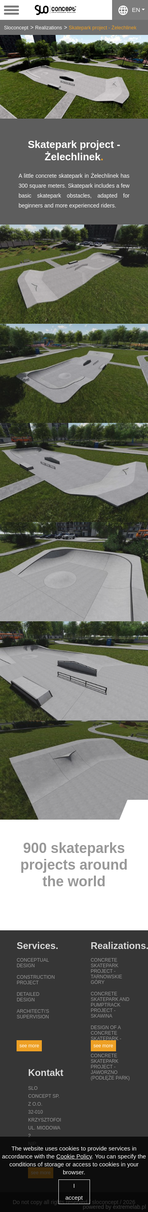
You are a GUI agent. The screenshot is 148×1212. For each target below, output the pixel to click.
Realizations (48, 28)
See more (29, 1046)
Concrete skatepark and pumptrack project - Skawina (110, 1005)
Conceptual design (33, 962)
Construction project (36, 979)
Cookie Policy (74, 1156)
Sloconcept (16, 28)
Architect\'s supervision (33, 1014)
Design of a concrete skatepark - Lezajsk (106, 1036)
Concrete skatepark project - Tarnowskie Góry (106, 971)
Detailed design (28, 997)
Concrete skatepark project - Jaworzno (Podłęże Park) (110, 1067)
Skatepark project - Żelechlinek (103, 28)
